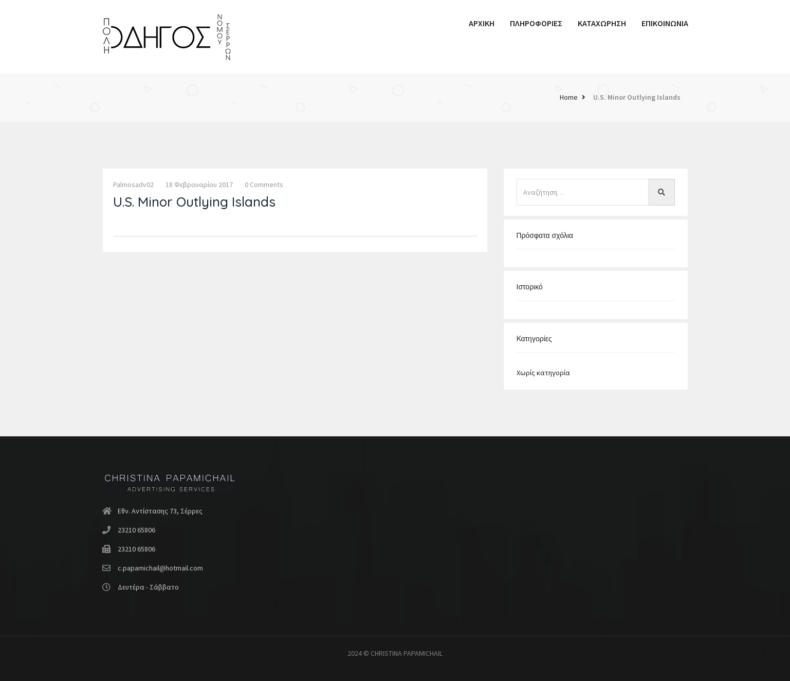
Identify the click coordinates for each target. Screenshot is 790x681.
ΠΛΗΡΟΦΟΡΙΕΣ (536, 23)
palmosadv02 (133, 184)
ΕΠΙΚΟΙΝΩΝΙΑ (664, 23)
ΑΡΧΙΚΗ (481, 23)
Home (569, 97)
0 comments (264, 184)
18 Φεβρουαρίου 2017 (199, 184)
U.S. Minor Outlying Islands (637, 97)
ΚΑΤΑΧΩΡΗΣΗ (602, 23)
